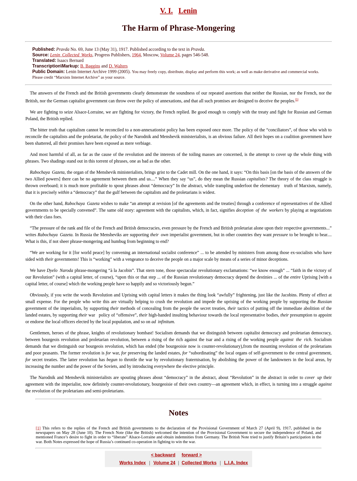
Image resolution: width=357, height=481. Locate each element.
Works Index (132, 462)
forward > (192, 455)
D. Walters (118, 66)
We (33, 112)
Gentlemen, (40, 332)
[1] (296, 99)
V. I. (166, 10)
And (34, 154)
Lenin (187, 10)
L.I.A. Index (236, 462)
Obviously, (39, 295)
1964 (136, 54)
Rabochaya (40, 172)
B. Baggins (90, 66)
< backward (163, 455)
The (33, 93)
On (32, 203)
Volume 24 (170, 54)
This (45, 428)
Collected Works (199, 462)
